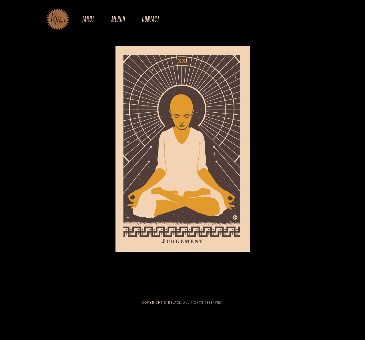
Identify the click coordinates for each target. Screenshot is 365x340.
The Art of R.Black (57, 20)
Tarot (88, 19)
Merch (118, 19)
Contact (150, 19)
